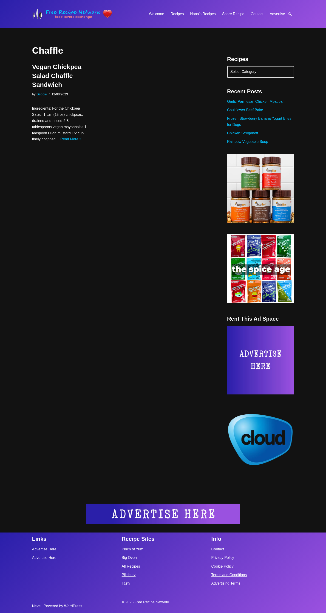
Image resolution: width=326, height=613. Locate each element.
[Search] (290, 14)
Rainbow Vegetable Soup (248, 142)
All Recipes (131, 566)
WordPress (73, 606)
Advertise (277, 14)
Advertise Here (44, 549)
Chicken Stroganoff (242, 134)
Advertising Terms (226, 583)
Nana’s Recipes (202, 14)
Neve (36, 606)
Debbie (42, 94)
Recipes (176, 14)
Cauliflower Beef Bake (245, 110)
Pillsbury (129, 575)
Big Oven (129, 558)
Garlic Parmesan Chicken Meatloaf (255, 102)
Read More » (71, 140)
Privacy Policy (222, 558)
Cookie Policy (222, 566)
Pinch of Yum (132, 549)
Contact (257, 14)
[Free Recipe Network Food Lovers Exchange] (72, 14)
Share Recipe (233, 14)
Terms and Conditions (229, 575)
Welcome (156, 14)
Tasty (126, 583)
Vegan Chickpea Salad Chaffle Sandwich (57, 75)
